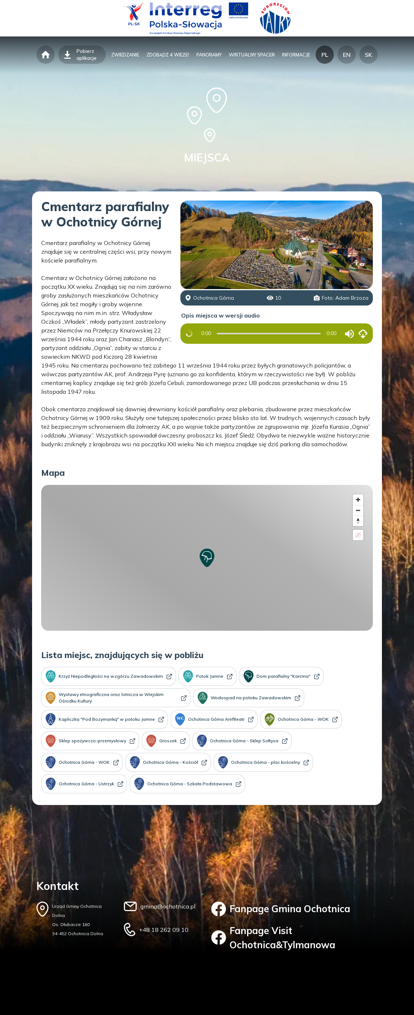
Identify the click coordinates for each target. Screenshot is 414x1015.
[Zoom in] (358, 499)
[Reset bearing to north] (358, 521)
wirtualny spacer (252, 55)
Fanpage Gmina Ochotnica (280, 909)
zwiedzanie (125, 55)
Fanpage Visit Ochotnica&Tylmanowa (273, 938)
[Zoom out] (358, 510)
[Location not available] (358, 535)
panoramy (209, 55)
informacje (296, 55)
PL (324, 54)
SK (368, 54)
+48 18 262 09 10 (163, 929)
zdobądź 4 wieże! (168, 55)
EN (347, 54)
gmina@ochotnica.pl (167, 906)
